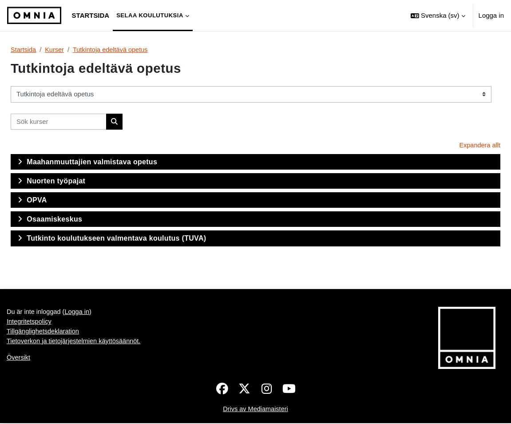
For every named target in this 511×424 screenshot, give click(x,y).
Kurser (55, 50)
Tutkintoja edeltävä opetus (113, 50)
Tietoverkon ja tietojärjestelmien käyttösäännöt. (76, 343)
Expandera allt (479, 146)
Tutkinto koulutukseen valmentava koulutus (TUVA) (116, 239)
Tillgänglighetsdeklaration (44, 333)
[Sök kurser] (59, 122)
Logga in (491, 15)
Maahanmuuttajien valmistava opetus (92, 162)
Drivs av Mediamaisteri (255, 410)
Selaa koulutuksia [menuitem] (149, 15)
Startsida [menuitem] (91, 15)
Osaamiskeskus (54, 220)
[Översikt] (34, 15)
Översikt (19, 360)
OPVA (37, 201)
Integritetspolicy (30, 323)
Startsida (24, 50)
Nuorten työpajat (56, 181)
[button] (438, 15)
